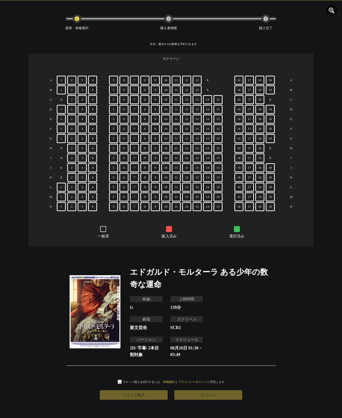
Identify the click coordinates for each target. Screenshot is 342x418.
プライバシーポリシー (192, 382)
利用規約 (169, 382)
